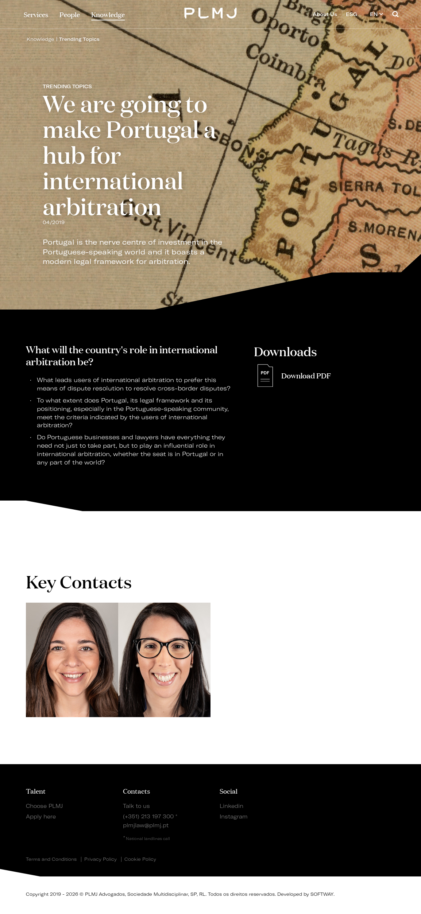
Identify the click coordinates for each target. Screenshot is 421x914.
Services (36, 14)
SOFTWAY (321, 894)
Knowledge (40, 39)
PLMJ (211, 12)
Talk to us (136, 806)
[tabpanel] (72, 660)
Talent (36, 791)
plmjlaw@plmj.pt (146, 825)
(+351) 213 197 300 (148, 816)
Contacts (136, 791)
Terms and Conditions (51, 859)
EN (376, 14)
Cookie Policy (140, 859)
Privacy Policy (100, 859)
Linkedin (231, 806)
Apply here (41, 816)
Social (228, 791)
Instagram (234, 816)
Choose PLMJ (44, 806)
